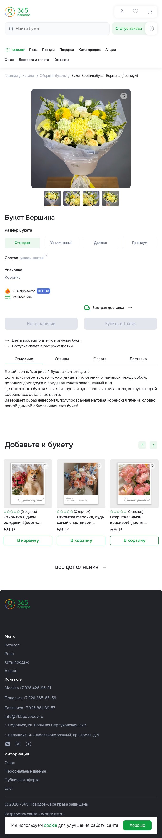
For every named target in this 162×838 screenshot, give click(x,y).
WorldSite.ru (52, 814)
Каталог (15, 50)
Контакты (61, 60)
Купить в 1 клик (120, 326)
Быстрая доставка (108, 309)
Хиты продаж (17, 662)
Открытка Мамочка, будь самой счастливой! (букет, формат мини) (80, 523)
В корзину (28, 543)
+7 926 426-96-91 (35, 687)
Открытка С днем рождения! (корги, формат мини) (21, 523)
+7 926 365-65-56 (40, 697)
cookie (50, 825)
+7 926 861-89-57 (39, 707)
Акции (10, 670)
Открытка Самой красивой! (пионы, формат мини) (127, 523)
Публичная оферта (22, 779)
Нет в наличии (41, 326)
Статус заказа (129, 28)
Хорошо (137, 825)
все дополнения (81, 570)
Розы (9, 653)
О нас (9, 60)
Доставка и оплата (34, 60)
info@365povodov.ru (24, 716)
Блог (9, 788)
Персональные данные (25, 771)
